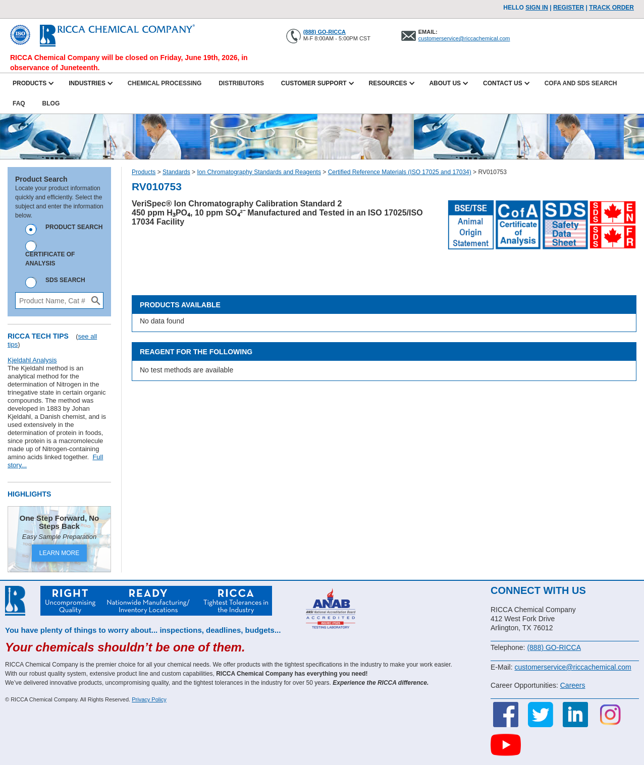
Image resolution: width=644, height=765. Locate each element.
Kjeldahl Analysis (32, 360)
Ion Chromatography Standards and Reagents (259, 172)
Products (143, 172)
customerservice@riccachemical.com (464, 38)
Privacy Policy (149, 699)
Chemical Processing (164, 83)
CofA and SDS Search (581, 83)
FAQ (19, 103)
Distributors (241, 83)
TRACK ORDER (611, 7)
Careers (572, 685)
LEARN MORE (59, 553)
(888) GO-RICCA (324, 32)
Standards (176, 172)
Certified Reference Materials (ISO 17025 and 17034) (399, 172)
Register (568, 7)
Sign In (536, 7)
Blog (51, 103)
